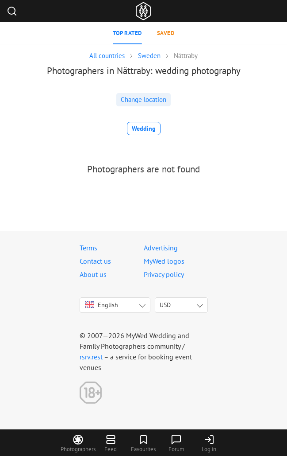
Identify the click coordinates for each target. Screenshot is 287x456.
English (101, 305)
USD (165, 305)
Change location (143, 99)
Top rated (127, 33)
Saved (166, 33)
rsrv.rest (91, 356)
